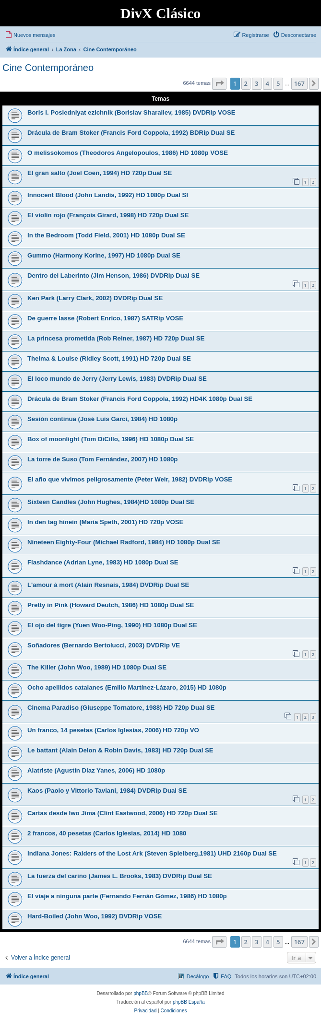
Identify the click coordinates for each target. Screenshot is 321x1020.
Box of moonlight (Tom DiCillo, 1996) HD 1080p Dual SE (110, 439)
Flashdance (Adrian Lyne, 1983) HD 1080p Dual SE (102, 562)
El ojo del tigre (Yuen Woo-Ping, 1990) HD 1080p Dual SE (112, 625)
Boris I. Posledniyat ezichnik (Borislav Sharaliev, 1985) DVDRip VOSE (131, 112)
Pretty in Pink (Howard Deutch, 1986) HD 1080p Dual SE (110, 605)
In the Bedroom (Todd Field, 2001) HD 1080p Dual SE (106, 235)
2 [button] (246, 83)
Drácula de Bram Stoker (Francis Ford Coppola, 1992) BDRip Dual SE (131, 132)
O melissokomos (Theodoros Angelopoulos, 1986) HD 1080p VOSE (127, 152)
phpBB (140, 993)
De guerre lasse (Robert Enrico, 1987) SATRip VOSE (105, 318)
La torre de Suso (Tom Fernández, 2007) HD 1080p (102, 459)
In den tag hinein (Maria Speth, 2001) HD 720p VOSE (105, 522)
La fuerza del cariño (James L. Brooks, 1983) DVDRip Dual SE (119, 875)
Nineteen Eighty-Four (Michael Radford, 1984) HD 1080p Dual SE (123, 542)
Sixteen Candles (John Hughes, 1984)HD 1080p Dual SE (110, 501)
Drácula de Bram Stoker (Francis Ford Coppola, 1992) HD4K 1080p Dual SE (139, 398)
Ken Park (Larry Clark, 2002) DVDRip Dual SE (95, 298)
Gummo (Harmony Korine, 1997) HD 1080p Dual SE (103, 255)
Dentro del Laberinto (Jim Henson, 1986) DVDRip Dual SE (113, 275)
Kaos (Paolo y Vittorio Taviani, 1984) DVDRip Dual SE (107, 790)
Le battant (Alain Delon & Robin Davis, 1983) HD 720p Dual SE (120, 750)
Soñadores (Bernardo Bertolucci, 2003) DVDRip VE (103, 645)
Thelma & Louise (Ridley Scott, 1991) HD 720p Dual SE (109, 358)
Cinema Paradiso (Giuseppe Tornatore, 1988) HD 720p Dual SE (120, 707)
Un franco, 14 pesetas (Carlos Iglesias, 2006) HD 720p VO (113, 730)
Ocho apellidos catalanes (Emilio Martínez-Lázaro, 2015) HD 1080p (126, 687)
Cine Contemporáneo (48, 67)
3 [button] (256, 83)
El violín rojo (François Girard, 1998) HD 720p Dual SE (108, 215)
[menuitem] (30, 35)
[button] (219, 83)
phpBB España (189, 1002)
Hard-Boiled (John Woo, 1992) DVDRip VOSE (94, 916)
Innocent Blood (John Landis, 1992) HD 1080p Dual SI (107, 195)
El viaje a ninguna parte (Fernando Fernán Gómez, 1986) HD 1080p (127, 896)
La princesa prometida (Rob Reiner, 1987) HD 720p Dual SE (115, 338)
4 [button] (267, 83)
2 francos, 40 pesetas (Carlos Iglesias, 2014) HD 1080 (106, 833)
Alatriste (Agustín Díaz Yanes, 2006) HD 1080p (96, 770)
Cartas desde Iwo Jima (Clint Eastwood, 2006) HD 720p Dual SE (122, 813)
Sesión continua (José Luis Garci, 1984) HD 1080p (102, 418)
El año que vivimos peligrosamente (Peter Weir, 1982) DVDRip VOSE (129, 479)
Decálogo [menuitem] (198, 976)
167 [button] (299, 83)
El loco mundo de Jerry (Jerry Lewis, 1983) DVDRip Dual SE (117, 378)
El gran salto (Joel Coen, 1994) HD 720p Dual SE (99, 172)
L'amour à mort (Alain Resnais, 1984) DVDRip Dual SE (108, 584)
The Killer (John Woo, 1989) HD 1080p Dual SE (96, 667)
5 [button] (278, 83)
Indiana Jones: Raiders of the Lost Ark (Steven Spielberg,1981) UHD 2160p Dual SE (152, 853)
